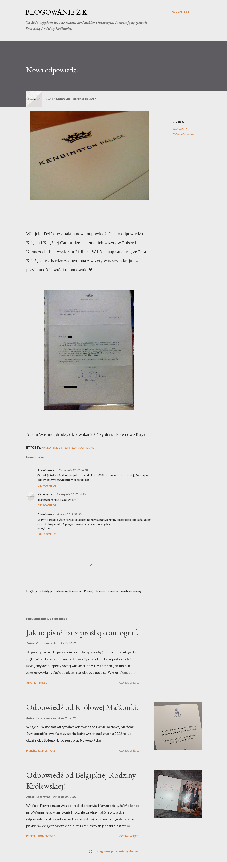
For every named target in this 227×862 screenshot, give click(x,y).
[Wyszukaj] (180, 12)
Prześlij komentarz (40, 750)
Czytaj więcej (129, 682)
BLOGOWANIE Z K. (57, 12)
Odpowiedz (47, 485)
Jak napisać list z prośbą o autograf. (82, 632)
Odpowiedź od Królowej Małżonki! (82, 707)
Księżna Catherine (183, 134)
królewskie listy (182, 129)
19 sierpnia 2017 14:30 (72, 470)
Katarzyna (44, 494)
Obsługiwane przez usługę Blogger (113, 851)
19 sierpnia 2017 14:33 (70, 494)
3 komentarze (36, 682)
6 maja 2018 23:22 (69, 514)
